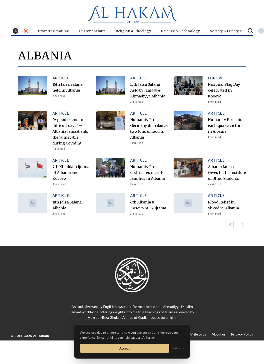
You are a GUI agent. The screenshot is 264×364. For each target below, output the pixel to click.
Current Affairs (92, 31)
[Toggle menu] (15, 31)
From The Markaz (53, 31)
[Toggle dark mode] (25, 31)
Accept (124, 348)
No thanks (178, 348)
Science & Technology (180, 31)
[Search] (251, 31)
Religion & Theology (133, 31)
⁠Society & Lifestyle (226, 31)
